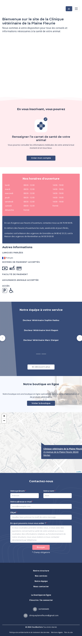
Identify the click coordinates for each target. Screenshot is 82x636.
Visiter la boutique (41, 403)
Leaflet (78, 472)
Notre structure (41, 570)
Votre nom (48, 491)
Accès (6, 286)
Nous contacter (41, 586)
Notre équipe (41, 581)
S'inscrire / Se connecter (41, 600)
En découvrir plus (41, 367)
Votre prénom (17, 491)
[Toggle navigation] (76, 8)
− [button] (4, 421)
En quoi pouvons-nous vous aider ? (28, 523)
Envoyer (41, 547)
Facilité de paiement (15, 274)
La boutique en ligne (41, 595)
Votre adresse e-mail (21, 502)
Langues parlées (12, 252)
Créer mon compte (41, 158)
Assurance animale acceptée (20, 280)
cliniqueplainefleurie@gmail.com (41, 615)
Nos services (41, 576)
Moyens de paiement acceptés (21, 262)
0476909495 (41, 609)
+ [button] (4, 416)
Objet (13, 512)
